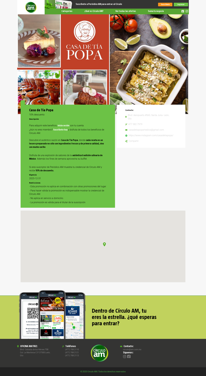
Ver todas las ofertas (125, 11)
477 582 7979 (135, 124)
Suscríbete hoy (60, 130)
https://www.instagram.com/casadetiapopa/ (151, 135)
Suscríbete (165, 4)
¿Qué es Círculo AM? (93, 11)
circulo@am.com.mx (132, 349)
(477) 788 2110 (72, 349)
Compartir (134, 141)
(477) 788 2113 (72, 355)
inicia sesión (63, 125)
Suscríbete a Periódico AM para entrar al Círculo (99, 4)
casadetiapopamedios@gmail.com (146, 130)
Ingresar (181, 4)
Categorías (67, 11)
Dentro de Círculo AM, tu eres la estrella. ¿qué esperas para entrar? (124, 317)
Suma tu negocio (156, 11)
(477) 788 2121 (72, 352)
